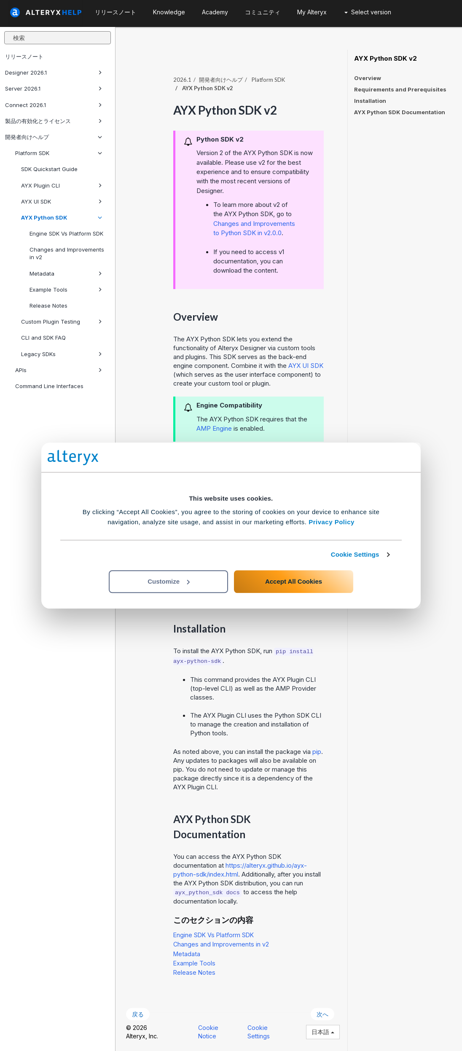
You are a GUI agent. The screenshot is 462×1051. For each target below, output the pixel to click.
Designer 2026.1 (53, 72)
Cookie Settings (355, 554)
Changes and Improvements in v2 (67, 253)
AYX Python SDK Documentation (399, 112)
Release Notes (48, 305)
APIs (58, 370)
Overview (367, 78)
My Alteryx (312, 12)
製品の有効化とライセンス (53, 121)
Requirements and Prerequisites (400, 89)
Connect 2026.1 (53, 105)
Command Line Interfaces (49, 386)
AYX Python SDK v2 (385, 58)
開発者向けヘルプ (53, 137)
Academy (215, 12)
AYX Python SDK (61, 217)
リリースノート (24, 56)
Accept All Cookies (293, 581)
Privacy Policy (332, 522)
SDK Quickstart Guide (49, 169)
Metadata (66, 273)
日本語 (323, 1031)
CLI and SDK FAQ (43, 337)
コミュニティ (262, 12)
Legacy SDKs (61, 354)
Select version (367, 12)
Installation (370, 100)
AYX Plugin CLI (61, 185)
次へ (322, 1014)
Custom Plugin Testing (61, 321)
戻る (138, 1014)
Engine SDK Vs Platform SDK (66, 233)
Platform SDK (58, 153)
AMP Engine (214, 428)
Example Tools (66, 289)
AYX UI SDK (61, 201)
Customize (169, 581)
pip (316, 752)
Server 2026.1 (53, 88)
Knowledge (169, 12)
